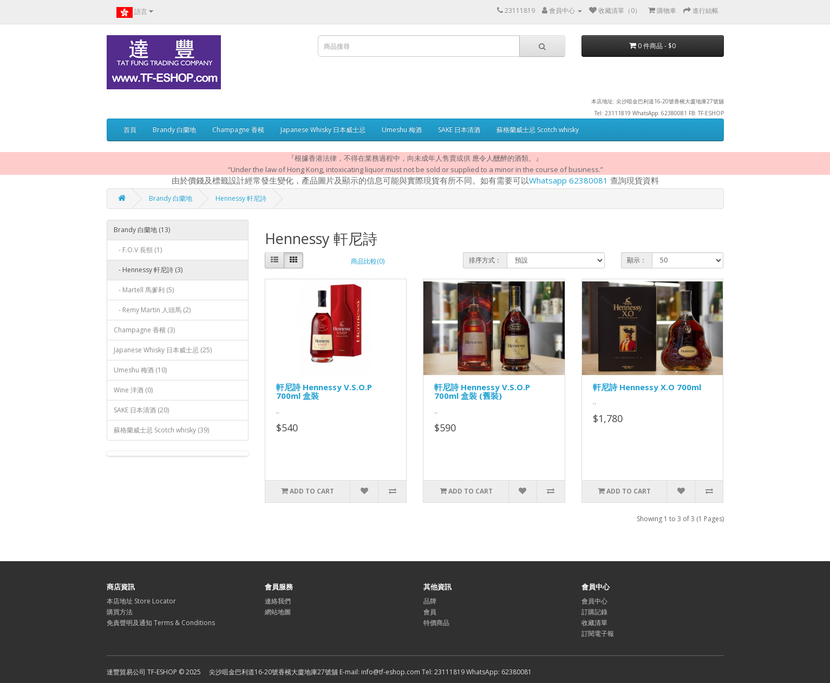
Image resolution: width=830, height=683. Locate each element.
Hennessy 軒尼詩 (240, 198)
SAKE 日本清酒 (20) (141, 410)
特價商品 (436, 622)
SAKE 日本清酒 (459, 129)
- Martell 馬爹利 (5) (144, 289)
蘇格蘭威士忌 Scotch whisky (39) (161, 430)
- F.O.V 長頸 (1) (138, 249)
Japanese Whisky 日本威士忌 (322, 129)
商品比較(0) (367, 261)
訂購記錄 (594, 611)
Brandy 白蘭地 (174, 129)
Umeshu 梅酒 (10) (140, 370)
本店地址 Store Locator (141, 601)
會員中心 (594, 601)
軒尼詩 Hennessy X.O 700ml (647, 387)
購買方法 (120, 611)
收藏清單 (594, 622)
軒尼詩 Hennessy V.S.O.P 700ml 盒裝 (324, 392)
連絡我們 (278, 601)
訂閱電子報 (597, 633)
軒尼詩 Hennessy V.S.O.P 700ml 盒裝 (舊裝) (482, 392)
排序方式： (485, 260)
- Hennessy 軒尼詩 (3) (148, 269)
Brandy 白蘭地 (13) (142, 229)
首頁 (129, 129)
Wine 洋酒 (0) (133, 390)
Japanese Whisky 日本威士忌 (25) (163, 349)
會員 (429, 611)
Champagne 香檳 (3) (144, 329)
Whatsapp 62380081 (568, 180)
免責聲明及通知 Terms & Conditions (161, 622)
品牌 (429, 601)
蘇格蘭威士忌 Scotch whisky (537, 129)
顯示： (636, 260)
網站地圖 (278, 611)
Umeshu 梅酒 (402, 129)
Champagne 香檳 (238, 129)
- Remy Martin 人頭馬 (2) (152, 309)
